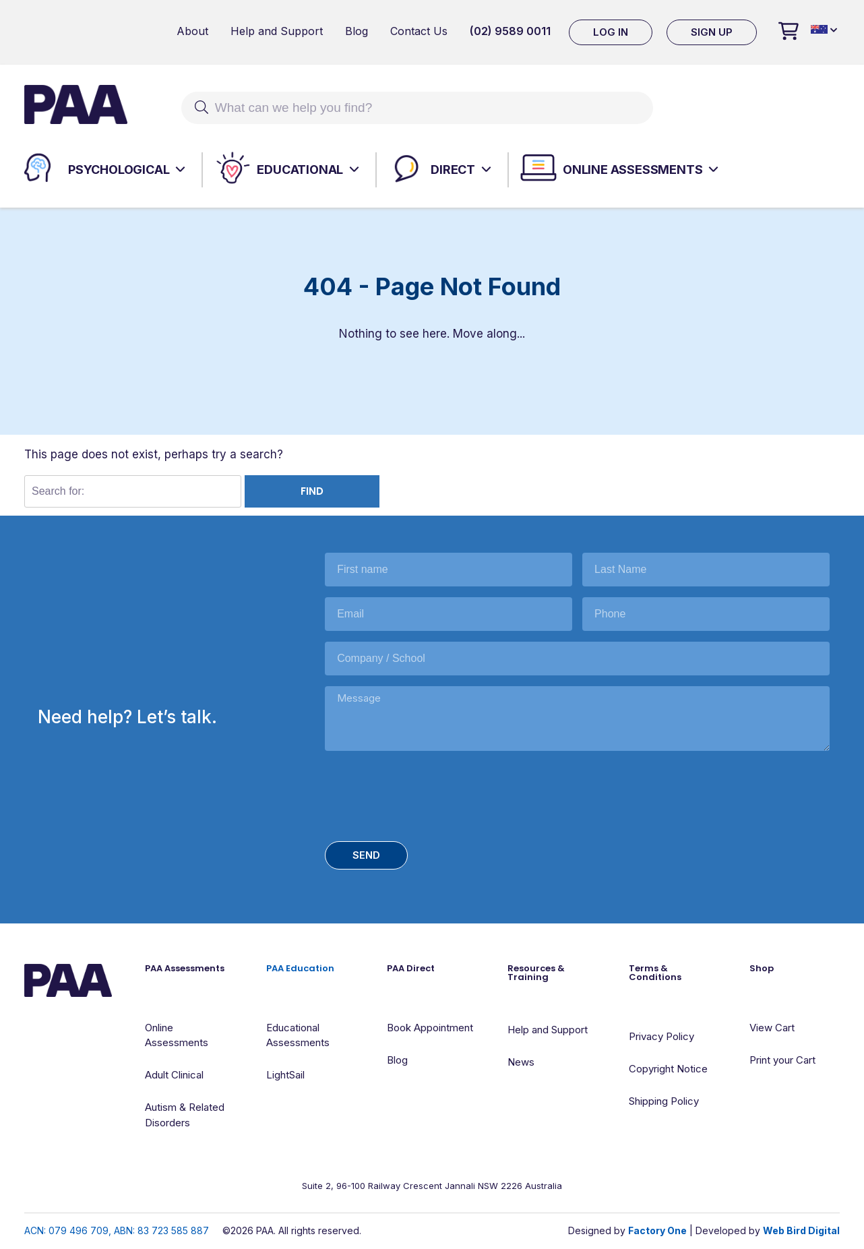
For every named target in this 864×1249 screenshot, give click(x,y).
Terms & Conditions (655, 972)
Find (312, 491)
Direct (453, 169)
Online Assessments (632, 169)
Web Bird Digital (801, 1230)
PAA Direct (411, 968)
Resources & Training (536, 972)
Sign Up (712, 32)
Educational (300, 169)
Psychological (118, 169)
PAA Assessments (184, 968)
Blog (356, 31)
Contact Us (419, 31)
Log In (610, 32)
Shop (761, 968)
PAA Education (300, 968)
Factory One (657, 1230)
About (192, 31)
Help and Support (276, 31)
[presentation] (427, 793)
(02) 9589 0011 (510, 31)
